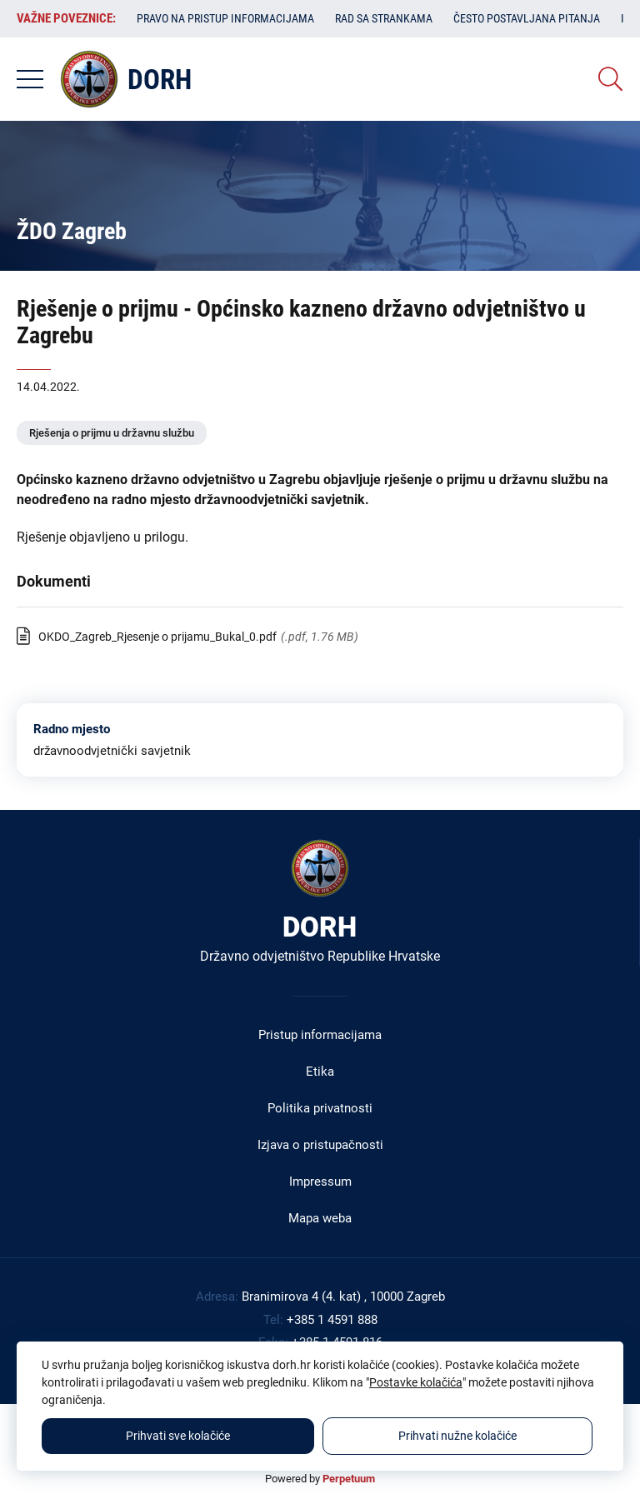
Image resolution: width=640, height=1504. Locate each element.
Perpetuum (348, 1478)
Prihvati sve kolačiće (178, 1435)
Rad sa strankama (383, 18)
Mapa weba (320, 1218)
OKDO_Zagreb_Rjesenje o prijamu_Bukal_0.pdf (157, 636)
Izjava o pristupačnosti (320, 1144)
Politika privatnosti (320, 1108)
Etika (320, 1071)
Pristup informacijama (320, 1034)
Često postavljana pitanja (526, 18)
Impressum (320, 1181)
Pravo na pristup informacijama (225, 18)
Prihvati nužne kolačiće (457, 1435)
